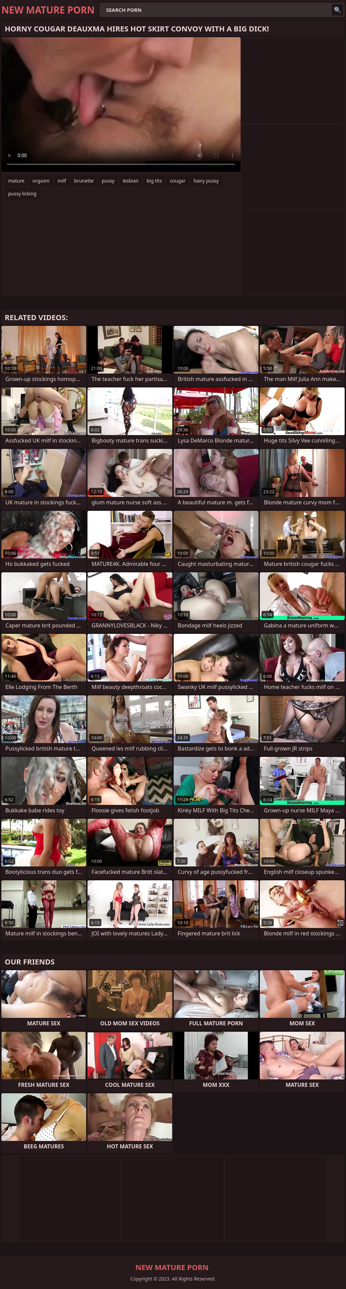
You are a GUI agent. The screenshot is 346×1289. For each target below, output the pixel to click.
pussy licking (22, 193)
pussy (108, 180)
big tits (154, 180)
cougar (178, 180)
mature (16, 180)
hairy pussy (206, 180)
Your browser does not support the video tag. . (121, 104)
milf (61, 180)
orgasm (40, 180)
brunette (84, 180)
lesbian (131, 180)
